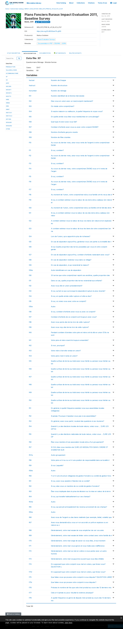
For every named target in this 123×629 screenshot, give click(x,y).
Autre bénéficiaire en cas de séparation (66, 270)
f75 (30, 577)
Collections (81, 3)
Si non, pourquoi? (58, 345)
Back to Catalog (13, 613)
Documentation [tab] (45, 52)
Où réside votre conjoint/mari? (62, 106)
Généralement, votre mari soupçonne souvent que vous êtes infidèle (77, 559)
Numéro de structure (59, 85)
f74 (30, 564)
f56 (30, 442)
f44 (30, 355)
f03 (30, 106)
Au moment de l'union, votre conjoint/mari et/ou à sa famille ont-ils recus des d (81, 194)
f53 (30, 421)
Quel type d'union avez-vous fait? (64, 121)
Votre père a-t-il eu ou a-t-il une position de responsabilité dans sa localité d (80, 460)
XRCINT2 (9, 92)
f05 (30, 116)
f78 (30, 598)
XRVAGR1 (9, 122)
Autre (53, 306)
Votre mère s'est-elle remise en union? (66, 350)
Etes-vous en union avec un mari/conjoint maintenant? (72, 101)
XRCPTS (8, 96)
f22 (30, 220)
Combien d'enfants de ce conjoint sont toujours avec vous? (74, 317)
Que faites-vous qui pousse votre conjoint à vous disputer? (73, 582)
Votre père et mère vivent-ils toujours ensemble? (70, 340)
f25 (30, 241)
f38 (30, 322)
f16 (30, 181)
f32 (30, 285)
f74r (30, 572)
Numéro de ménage (58, 90)
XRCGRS (8, 86)
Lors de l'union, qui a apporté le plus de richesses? (70, 236)
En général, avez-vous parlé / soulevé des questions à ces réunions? (77, 421)
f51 (30, 408)
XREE (7, 99)
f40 (30, 332)
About (71, 3)
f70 (30, 540)
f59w (31, 470)
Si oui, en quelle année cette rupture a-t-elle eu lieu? (71, 296)
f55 (30, 434)
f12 (30, 155)
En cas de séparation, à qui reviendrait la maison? (70, 265)
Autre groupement (58, 455)
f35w (31, 306)
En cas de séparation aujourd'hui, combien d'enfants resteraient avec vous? (80, 254)
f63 (30, 491)
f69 (30, 535)
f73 (30, 559)
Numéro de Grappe (58, 80)
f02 (30, 101)
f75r (30, 582)
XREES (8, 102)
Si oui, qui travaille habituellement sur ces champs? (70, 496)
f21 (30, 213)
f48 (30, 384)
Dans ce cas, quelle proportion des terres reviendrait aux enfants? (76, 280)
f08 (30, 132)
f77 (30, 592)
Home (7, 8)
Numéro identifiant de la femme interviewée (67, 96)
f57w (31, 455)
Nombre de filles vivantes (60, 137)
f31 (30, 280)
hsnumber (33, 90)
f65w (31, 512)
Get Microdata (43, 21)
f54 (30, 426)
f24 (30, 236)
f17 (30, 189)
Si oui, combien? (57, 150)
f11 (30, 150)
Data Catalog (61, 3)
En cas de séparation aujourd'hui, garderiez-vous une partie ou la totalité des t (81, 241)
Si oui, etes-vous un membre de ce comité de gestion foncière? (75, 486)
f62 (30, 486)
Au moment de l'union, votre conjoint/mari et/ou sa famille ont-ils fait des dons (81, 207)
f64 (30, 496)
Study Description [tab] (13, 52)
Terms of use (102, 3)
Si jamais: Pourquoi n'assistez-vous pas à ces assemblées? (73, 416)
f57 (30, 447)
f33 (30, 291)
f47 (30, 376)
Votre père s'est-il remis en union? (64, 355)
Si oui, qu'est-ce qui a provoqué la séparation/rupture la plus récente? (78, 291)
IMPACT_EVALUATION (31, 8)
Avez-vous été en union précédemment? (66, 285)
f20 (30, 207)
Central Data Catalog (16, 8)
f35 (30, 301)
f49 (30, 392)
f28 (30, 260)
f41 (30, 340)
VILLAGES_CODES (11, 70)
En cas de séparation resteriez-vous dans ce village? (71, 260)
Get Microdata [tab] (60, 52)
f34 (30, 296)
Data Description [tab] (30, 53)
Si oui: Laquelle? (57, 465)
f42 (30, 345)
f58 (30, 460)
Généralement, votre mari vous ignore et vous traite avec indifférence (77, 546)
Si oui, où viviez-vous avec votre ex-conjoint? (68, 301)
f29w (31, 270)
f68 (30, 530)
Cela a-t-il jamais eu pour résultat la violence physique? (72, 592)
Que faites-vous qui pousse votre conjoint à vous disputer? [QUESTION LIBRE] (81, 577)
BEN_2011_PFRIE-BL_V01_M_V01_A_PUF (51, 8)
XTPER (8, 128)
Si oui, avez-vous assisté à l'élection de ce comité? (70, 481)
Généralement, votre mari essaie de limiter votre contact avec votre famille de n (81, 535)
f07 (30, 127)
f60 (30, 475)
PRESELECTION (10, 66)
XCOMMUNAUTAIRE (12, 73)
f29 (30, 265)
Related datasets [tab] (75, 52)
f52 (30, 416)
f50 (30, 400)
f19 (30, 199)
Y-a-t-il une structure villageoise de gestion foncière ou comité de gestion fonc (81, 475)
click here (68, 623)
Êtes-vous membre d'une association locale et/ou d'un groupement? (77, 442)
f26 (30, 246)
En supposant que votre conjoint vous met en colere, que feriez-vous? (78, 572)
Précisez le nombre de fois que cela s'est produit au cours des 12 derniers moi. (81, 587)
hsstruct (32, 85)
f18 (30, 194)
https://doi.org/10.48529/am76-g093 (49, 31)
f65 (30, 507)
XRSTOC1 (9, 112)
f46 (30, 369)
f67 (30, 522)
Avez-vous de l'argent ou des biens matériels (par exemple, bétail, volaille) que (81, 517)
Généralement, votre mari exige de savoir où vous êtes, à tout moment (78, 540)
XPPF (7, 83)
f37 (30, 317)
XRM (7, 106)
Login (113, 3)
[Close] (121, 618)
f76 (30, 587)
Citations (91, 3)
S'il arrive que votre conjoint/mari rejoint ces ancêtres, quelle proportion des (80, 275)
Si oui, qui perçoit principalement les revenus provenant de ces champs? (79, 507)
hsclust (31, 80)
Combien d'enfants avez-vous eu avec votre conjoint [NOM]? (74, 127)
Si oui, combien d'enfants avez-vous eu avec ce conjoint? (73, 311)
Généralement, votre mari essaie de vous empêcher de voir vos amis (77, 530)
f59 (30, 465)
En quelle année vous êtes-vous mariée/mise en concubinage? (75, 116)
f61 (30, 481)
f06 (30, 121)
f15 (30, 176)
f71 (30, 546)
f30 (30, 275)
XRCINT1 (8, 89)
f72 (30, 551)
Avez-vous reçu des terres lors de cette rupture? (70, 327)
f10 (30, 142)
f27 (30, 254)
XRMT (8, 109)
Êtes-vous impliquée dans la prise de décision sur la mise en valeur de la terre (81, 491)
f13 (30, 163)
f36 (30, 311)
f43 (30, 350)
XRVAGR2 (9, 125)
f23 (30, 228)
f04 (30, 111)
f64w (31, 501)
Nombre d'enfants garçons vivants (64, 132)
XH (7, 79)
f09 (30, 137)
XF (6, 76)
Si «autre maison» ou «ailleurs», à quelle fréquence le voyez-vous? (77, 111)
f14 (30, 168)
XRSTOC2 (9, 115)
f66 (30, 517)
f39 (30, 327)
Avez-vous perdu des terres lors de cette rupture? (70, 322)
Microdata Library (33, 3)
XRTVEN (8, 119)
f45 (30, 361)
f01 (30, 96)
